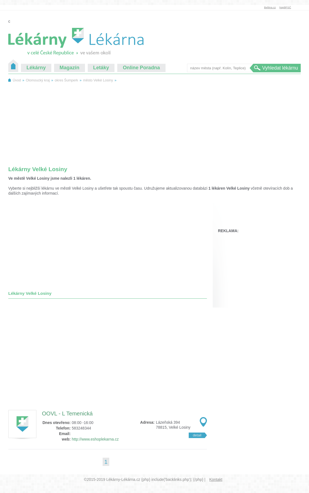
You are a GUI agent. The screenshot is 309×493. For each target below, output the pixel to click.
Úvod (13, 65)
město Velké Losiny (98, 80)
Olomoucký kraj (38, 80)
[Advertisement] (154, 121)
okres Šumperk (66, 80)
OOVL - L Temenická (67, 413)
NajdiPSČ (285, 7)
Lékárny (36, 67)
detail (197, 435)
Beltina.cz (270, 7)
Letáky (101, 67)
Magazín (69, 67)
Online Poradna (141, 67)
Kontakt (215, 479)
